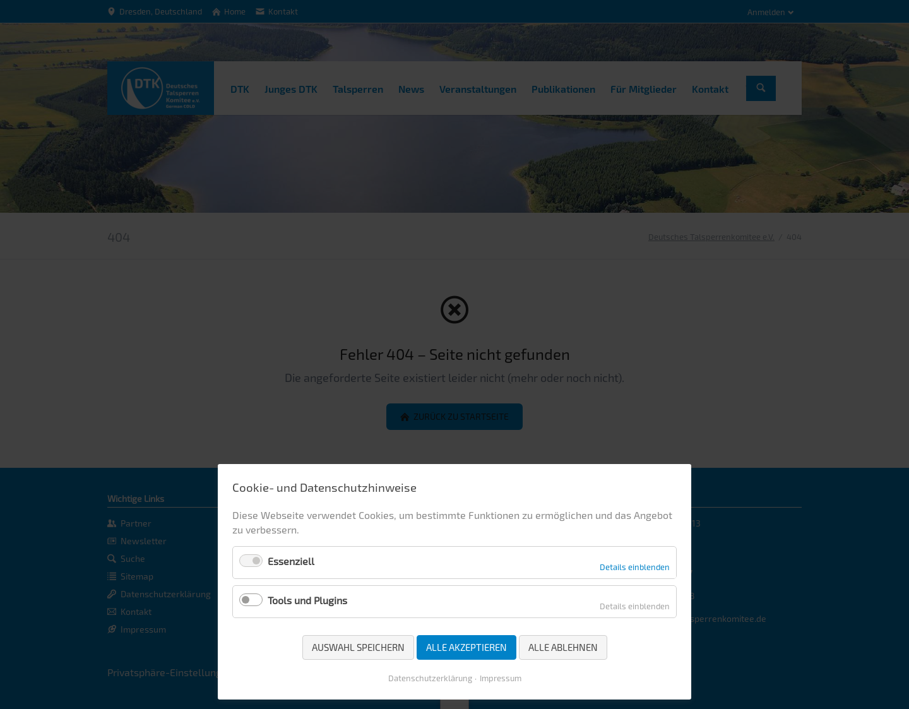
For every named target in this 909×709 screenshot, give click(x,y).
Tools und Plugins (307, 600)
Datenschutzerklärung (430, 678)
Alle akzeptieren (466, 647)
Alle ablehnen (563, 647)
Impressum (500, 678)
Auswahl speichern (358, 647)
